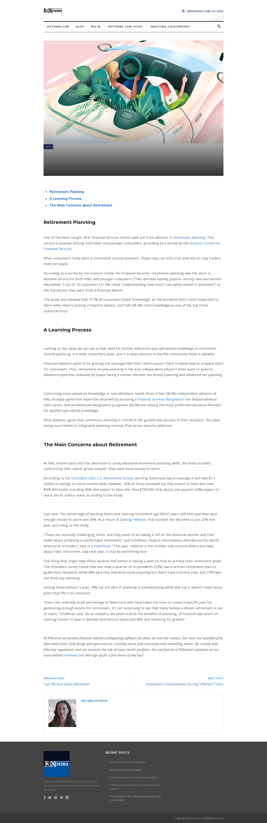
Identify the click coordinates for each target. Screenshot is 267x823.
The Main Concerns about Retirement (81, 205)
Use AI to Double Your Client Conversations (134, 777)
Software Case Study (125, 26)
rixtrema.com (58, 26)
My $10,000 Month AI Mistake (126, 769)
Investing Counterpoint (170, 26)
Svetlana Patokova (94, 700)
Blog (80, 26)
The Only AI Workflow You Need (127, 762)
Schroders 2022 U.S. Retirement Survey (102, 478)
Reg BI (96, 26)
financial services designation (161, 399)
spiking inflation (133, 519)
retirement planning (189, 237)
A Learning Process (65, 198)
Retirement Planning (67, 191)
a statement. (100, 546)
